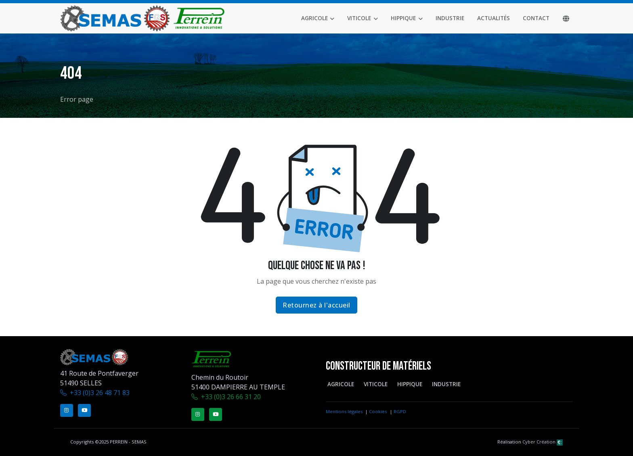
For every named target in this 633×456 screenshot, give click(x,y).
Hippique (403, 18)
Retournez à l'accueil (316, 305)
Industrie (450, 18)
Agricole (314, 18)
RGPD (400, 411)
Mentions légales (344, 411)
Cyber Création (542, 442)
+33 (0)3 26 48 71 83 (100, 392)
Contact (536, 18)
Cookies (378, 411)
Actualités (493, 18)
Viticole (359, 18)
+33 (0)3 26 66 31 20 (231, 396)
